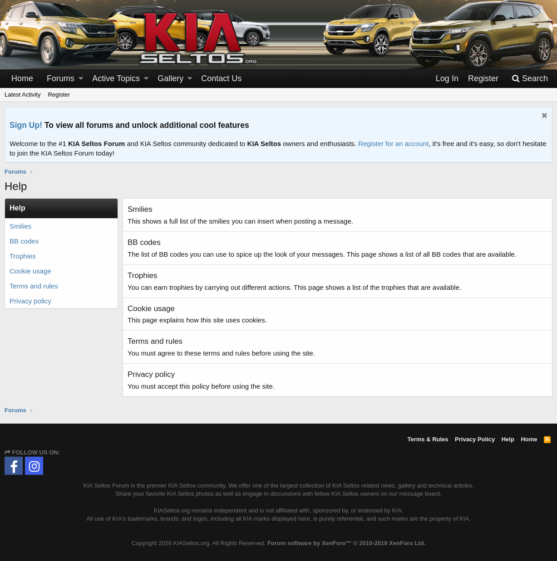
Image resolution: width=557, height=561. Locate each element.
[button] (80, 78)
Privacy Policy (475, 439)
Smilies (20, 226)
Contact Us (221, 78)
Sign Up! (26, 125)
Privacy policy (30, 301)
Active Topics (116, 78)
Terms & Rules (427, 439)
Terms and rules (34, 286)
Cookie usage (30, 271)
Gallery (170, 78)
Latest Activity (22, 94)
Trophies (23, 256)
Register (58, 94)
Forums (60, 78)
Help (508, 439)
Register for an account (393, 143)
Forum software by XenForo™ (346, 543)
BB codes (24, 241)
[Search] (529, 78)
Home (22, 78)
